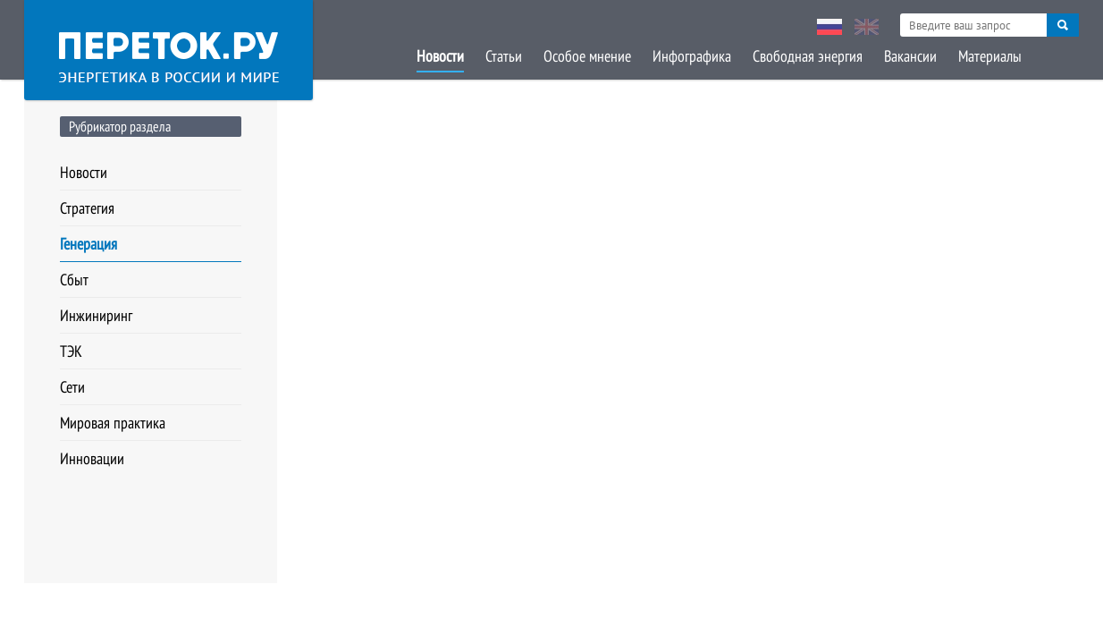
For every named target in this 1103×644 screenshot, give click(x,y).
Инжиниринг (96, 315)
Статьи (503, 56)
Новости (440, 56)
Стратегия (87, 208)
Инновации (92, 458)
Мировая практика (112, 422)
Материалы (990, 56)
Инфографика (692, 56)
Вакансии (910, 56)
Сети (72, 387)
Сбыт (74, 279)
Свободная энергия (808, 56)
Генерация (88, 243)
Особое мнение (587, 56)
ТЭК (71, 351)
